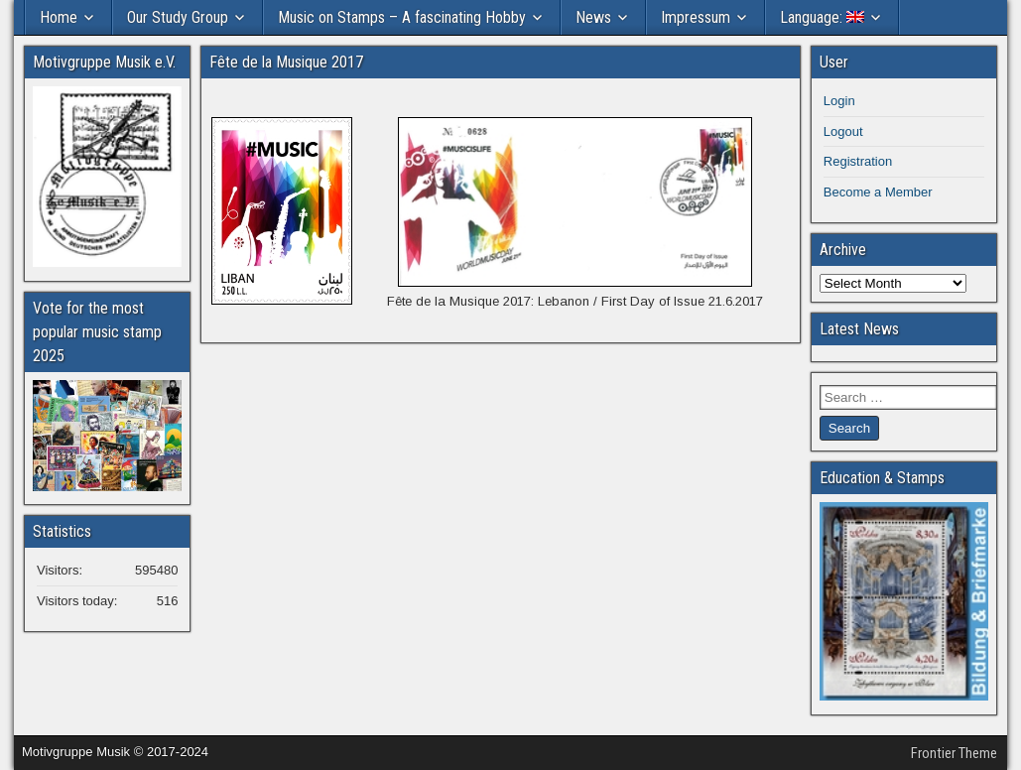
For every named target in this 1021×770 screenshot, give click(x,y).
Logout (843, 131)
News (593, 17)
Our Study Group (177, 17)
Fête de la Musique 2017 (286, 62)
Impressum (695, 17)
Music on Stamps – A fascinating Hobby (402, 17)
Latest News (859, 329)
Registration (858, 161)
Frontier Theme (954, 753)
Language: (822, 17)
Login (839, 100)
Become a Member (878, 192)
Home (58, 17)
